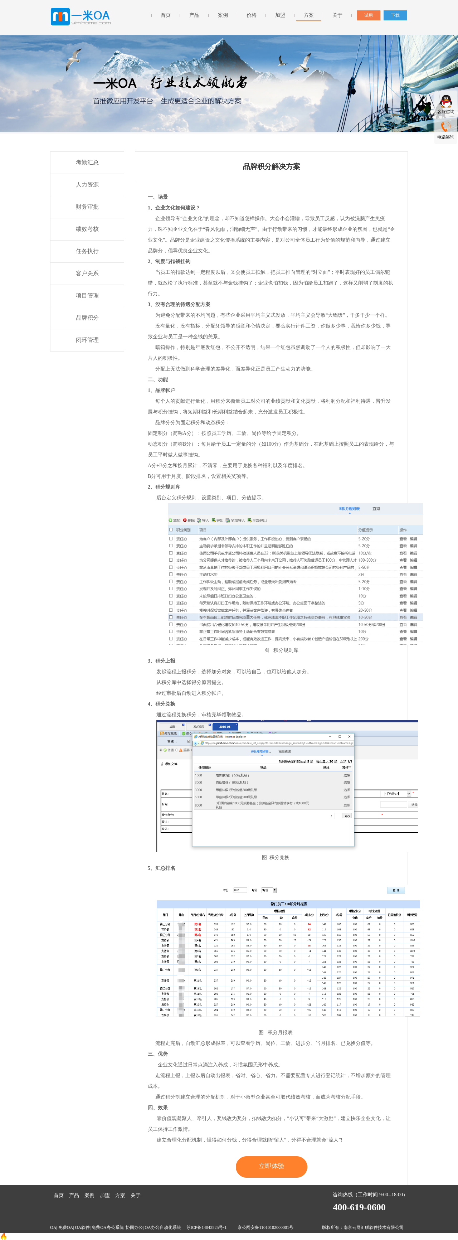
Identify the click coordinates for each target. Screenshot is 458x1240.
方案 (309, 15)
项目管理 (87, 295)
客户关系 (87, 273)
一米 (81, 16)
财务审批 (87, 207)
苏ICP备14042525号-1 (207, 1227)
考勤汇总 (87, 162)
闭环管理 (87, 340)
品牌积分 (87, 318)
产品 (194, 15)
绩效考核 (87, 229)
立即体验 (271, 1165)
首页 (166, 15)
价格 (252, 15)
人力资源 (87, 184)
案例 (223, 15)
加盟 (280, 15)
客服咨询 (445, 111)
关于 (337, 15)
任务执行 (87, 251)
